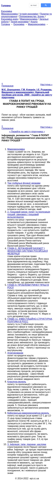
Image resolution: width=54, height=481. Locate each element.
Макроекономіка (28, 19)
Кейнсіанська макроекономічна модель (28, 413)
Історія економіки (29, 14)
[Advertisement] (27, 53)
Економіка (6, 11)
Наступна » (46, 84)
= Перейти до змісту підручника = (27, 131)
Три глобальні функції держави (23, 183)
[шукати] (34, 5)
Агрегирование (15, 353)
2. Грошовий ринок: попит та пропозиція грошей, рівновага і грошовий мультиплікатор (28, 214)
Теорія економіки (20, 21)
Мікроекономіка (9, 14)
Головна (5, 24)
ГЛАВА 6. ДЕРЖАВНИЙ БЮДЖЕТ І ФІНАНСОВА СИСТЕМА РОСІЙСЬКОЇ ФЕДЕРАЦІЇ (27, 251)
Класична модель (16, 381)
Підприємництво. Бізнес (31, 16)
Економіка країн (9, 19)
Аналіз (34, 21)
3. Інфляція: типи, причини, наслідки (26, 444)
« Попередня (7, 84)
